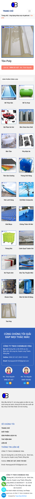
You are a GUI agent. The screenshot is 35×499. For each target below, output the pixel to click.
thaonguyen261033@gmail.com (18, 361)
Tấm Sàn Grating (8, 176)
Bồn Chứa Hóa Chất (26, 127)
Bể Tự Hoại (26, 103)
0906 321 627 (14, 67)
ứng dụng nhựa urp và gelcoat (19, 15)
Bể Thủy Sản (9, 103)
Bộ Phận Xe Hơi (9, 127)
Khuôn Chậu (9, 297)
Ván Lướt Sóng (9, 200)
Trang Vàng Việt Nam (21, 496)
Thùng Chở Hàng (26, 176)
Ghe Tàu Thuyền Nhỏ (26, 273)
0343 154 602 (26, 380)
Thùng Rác (8, 248)
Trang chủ (4, 15)
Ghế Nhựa (8, 224)
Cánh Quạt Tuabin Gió (26, 248)
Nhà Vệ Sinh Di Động (26, 297)
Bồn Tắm (9, 151)
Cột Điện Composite (26, 200)
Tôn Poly (9, 321)
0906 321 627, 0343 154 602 (18, 357)
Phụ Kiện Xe (26, 151)
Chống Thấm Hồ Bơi (26, 224)
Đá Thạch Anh (8, 273)
